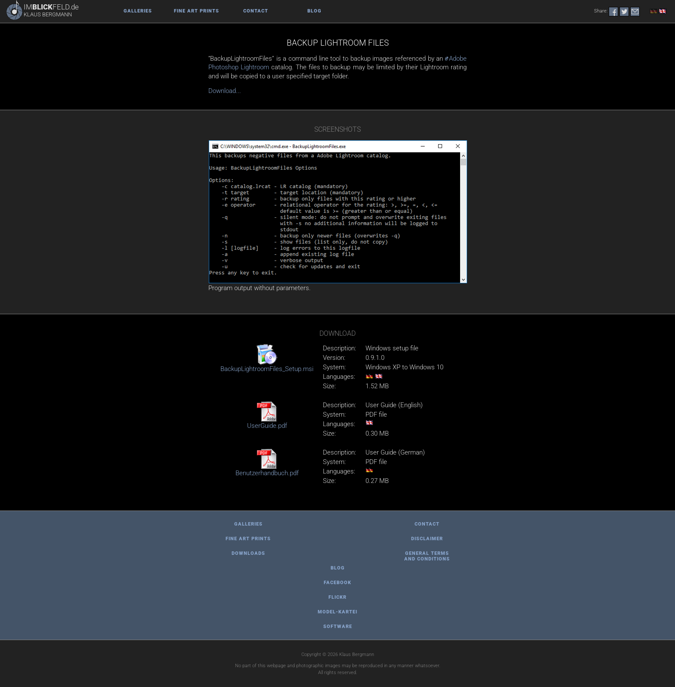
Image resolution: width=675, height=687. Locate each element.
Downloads (248, 553)
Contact (255, 11)
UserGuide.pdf (267, 426)
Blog (314, 11)
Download (337, 333)
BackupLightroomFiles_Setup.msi (266, 369)
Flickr (337, 597)
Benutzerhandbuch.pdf (267, 473)
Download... (224, 91)
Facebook (337, 582)
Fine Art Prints (196, 11)
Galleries (138, 11)
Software (337, 626)
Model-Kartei (337, 612)
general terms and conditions (427, 556)
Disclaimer (427, 539)
